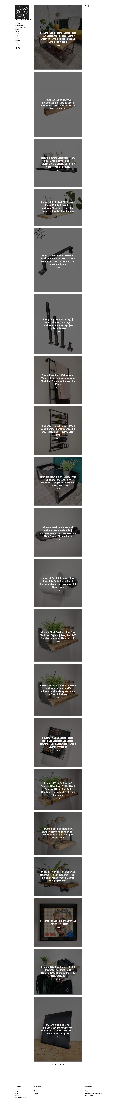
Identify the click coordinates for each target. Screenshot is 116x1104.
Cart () (87, 6)
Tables (17, 32)
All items (17, 23)
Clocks (17, 38)
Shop (16, 1091)
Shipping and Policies (20, 1098)
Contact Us (18, 1095)
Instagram (36, 1093)
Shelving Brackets (19, 25)
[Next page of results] (63, 1064)
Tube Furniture (19, 34)
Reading (17, 29)
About (16, 43)
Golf (16, 36)
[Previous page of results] (53, 1064)
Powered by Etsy (89, 1095)
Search (17, 45)
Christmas (17, 40)
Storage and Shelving (20, 27)
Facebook (36, 1091)
